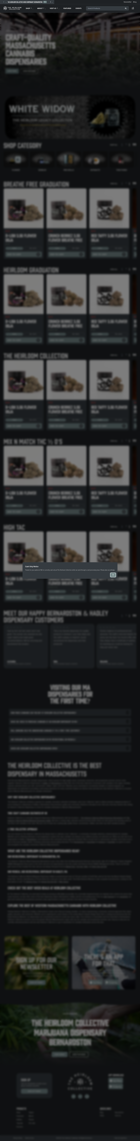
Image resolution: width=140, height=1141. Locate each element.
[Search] (125, 8)
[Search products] (107, 8)
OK (113, 575)
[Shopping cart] (134, 8)
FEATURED (67, 8)
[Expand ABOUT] (41, 8)
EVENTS (78, 8)
